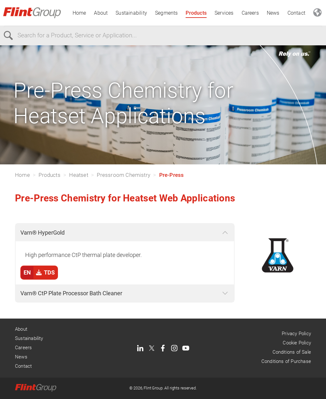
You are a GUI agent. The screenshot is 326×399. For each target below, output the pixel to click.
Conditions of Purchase (286, 361)
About (101, 13)
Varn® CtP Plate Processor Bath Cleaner (71, 293)
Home (79, 13)
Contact (296, 13)
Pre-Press (171, 175)
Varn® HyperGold (42, 232)
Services (224, 13)
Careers (250, 13)
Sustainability (131, 13)
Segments (166, 13)
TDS (38, 272)
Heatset (78, 175)
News (273, 13)
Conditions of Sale (292, 352)
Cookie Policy (297, 343)
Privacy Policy (296, 333)
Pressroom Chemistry (123, 175)
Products (196, 13)
